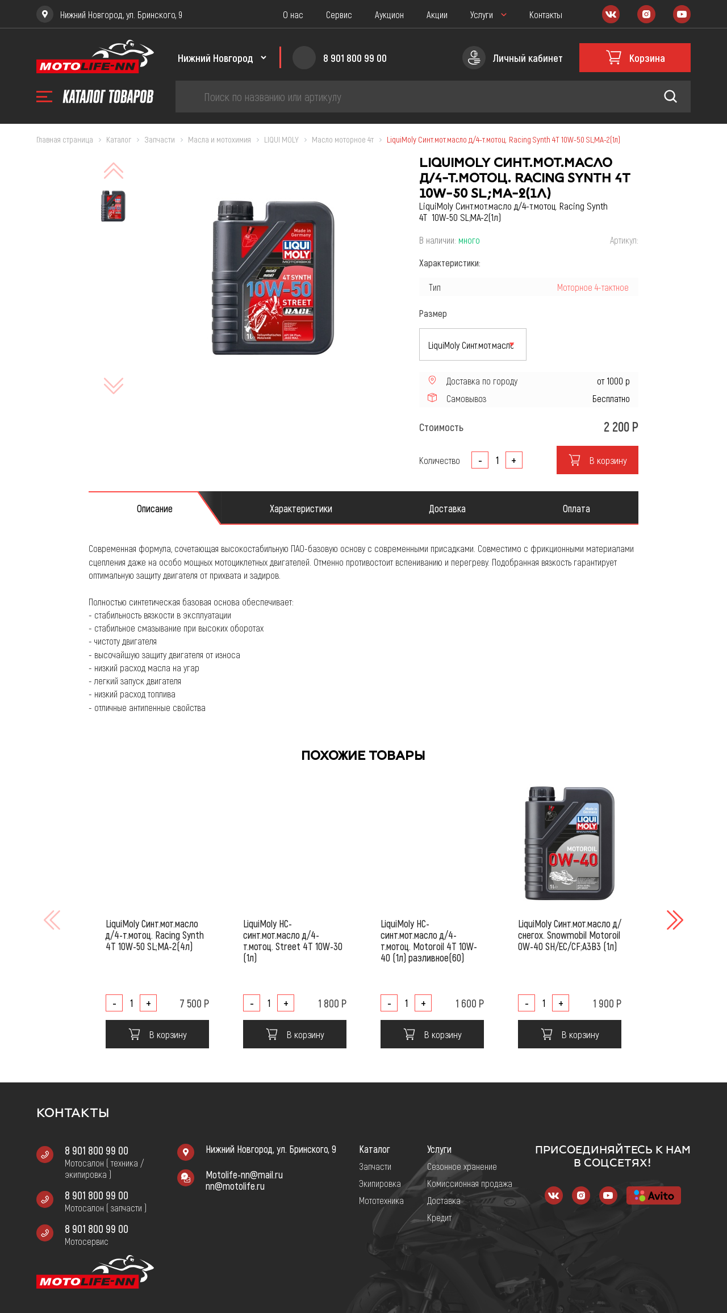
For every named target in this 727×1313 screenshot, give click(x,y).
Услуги (481, 14)
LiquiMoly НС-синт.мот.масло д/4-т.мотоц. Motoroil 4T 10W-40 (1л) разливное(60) (429, 940)
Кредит (439, 1217)
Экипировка (380, 1183)
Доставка (444, 1200)
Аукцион (389, 14)
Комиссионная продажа (469, 1183)
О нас (293, 14)
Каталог (374, 1149)
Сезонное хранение (462, 1166)
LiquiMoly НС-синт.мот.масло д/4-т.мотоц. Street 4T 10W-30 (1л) (292, 940)
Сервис (339, 14)
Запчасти (375, 1166)
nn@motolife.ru (235, 1185)
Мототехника (381, 1200)
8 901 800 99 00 (96, 1150)
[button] (674, 920)
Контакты (545, 14)
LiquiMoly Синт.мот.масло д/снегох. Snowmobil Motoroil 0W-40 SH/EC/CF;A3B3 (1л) (569, 935)
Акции (437, 14)
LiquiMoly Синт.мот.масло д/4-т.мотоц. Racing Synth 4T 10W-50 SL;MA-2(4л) (155, 935)
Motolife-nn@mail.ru (244, 1174)
